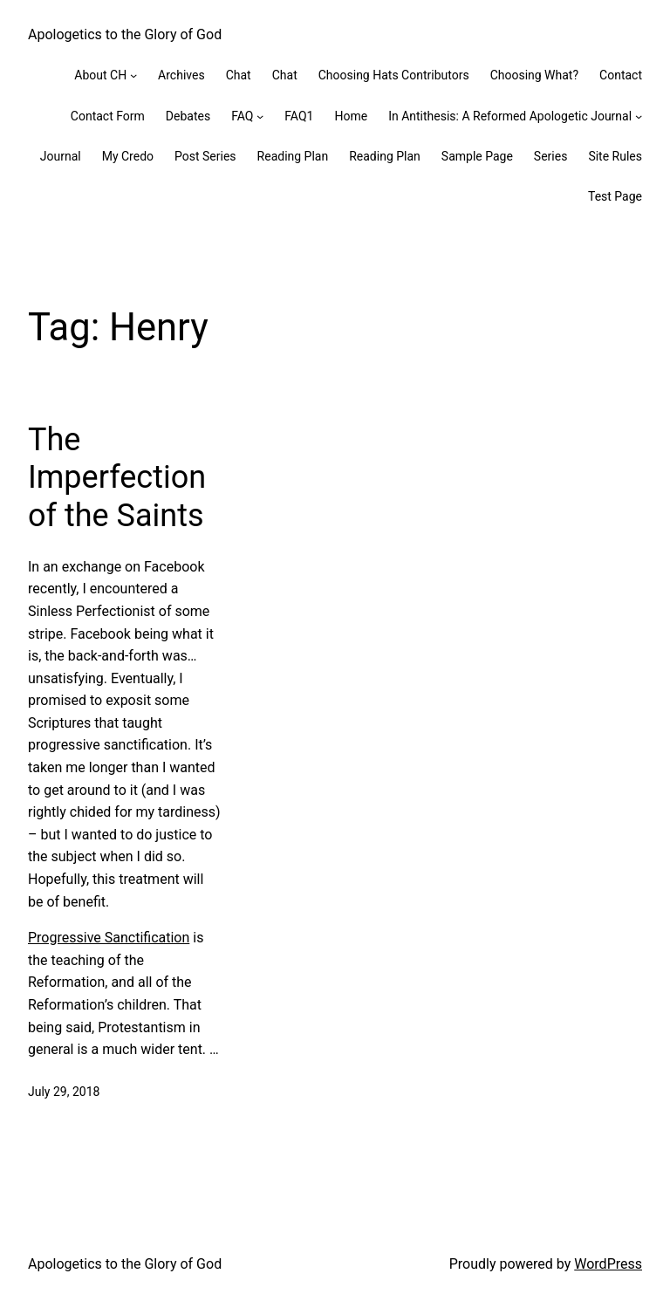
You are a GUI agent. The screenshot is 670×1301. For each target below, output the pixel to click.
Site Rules (615, 156)
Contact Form (108, 116)
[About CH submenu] (133, 75)
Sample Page (477, 156)
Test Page (615, 196)
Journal (60, 156)
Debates (188, 116)
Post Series (205, 156)
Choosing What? (534, 75)
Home (350, 116)
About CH (100, 75)
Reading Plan (293, 156)
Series (551, 156)
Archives (181, 75)
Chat (238, 75)
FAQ (242, 116)
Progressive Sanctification (108, 937)
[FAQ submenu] (259, 116)
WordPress (608, 1264)
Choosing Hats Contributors (393, 75)
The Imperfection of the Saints (117, 477)
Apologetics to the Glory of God (125, 34)
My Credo (128, 156)
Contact (620, 75)
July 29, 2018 (63, 1092)
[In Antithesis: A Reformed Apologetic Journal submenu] (638, 116)
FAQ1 (298, 116)
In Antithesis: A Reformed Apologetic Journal (510, 116)
